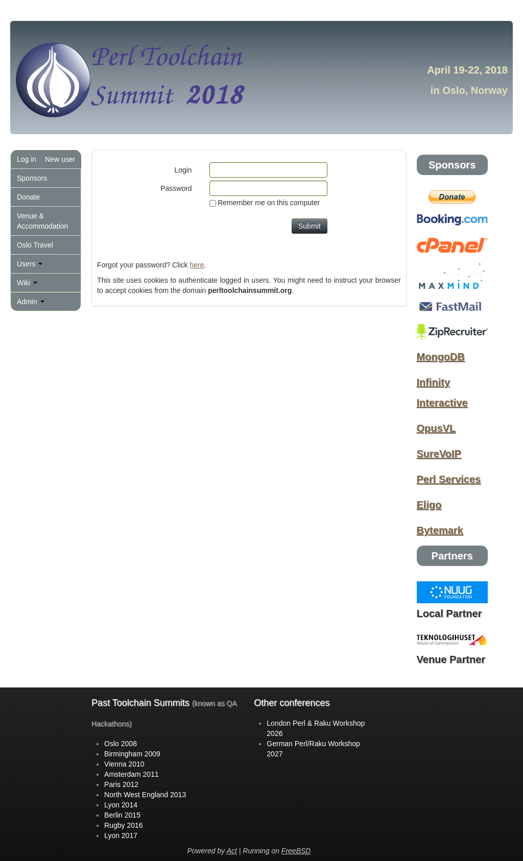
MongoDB (441, 356)
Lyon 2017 (120, 835)
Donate (28, 197)
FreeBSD (296, 851)
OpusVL (436, 428)
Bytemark (440, 530)
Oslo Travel (35, 245)
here (196, 265)
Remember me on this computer (269, 203)
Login (183, 170)
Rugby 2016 (123, 825)
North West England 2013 (145, 795)
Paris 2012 (121, 784)
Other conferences (291, 703)
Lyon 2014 (120, 805)
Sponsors (32, 178)
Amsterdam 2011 (131, 774)
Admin (30, 302)
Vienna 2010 (124, 764)
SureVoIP (439, 453)
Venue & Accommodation (42, 221)
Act (232, 851)
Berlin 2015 (122, 815)
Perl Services (449, 479)
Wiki (27, 283)
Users (29, 264)
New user (60, 159)
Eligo (429, 504)
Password (176, 188)
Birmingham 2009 (132, 754)
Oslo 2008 (120, 744)
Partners (452, 555)
